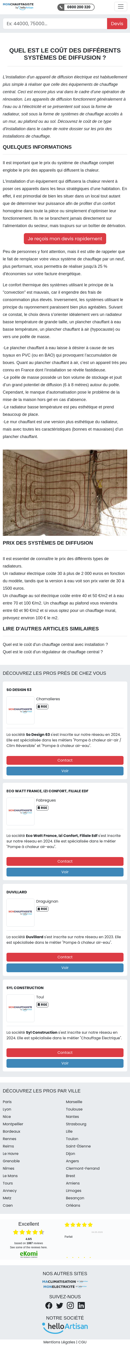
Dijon (70, 1153)
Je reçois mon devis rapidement (65, 238)
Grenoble (11, 1161)
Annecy (10, 1190)
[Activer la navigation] (120, 6)
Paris (7, 1101)
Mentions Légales (59, 1342)
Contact (64, 760)
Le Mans (10, 1175)
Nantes (72, 1116)
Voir (65, 771)
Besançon (75, 1198)
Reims (8, 1146)
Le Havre (11, 1153)
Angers (72, 1161)
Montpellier (13, 1124)
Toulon (72, 1138)
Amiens (73, 1183)
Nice (7, 1116)
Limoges (73, 1190)
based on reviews (28, 1241)
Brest (70, 1175)
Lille (69, 1131)
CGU (82, 1342)
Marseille (74, 1101)
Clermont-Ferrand (83, 1168)
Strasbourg (76, 1124)
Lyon (7, 1109)
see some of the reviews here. (28, 1247)
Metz (7, 1198)
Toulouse (74, 1109)
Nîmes (8, 1168)
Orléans (73, 1205)
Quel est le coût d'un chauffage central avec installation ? (55, 644)
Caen (8, 1205)
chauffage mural (100, 610)
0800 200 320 (78, 7)
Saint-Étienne (78, 1146)
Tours (8, 1183)
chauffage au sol (24, 595)
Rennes (9, 1138)
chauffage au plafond (69, 603)
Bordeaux (11, 1131)
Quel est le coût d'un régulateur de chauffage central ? (53, 652)
